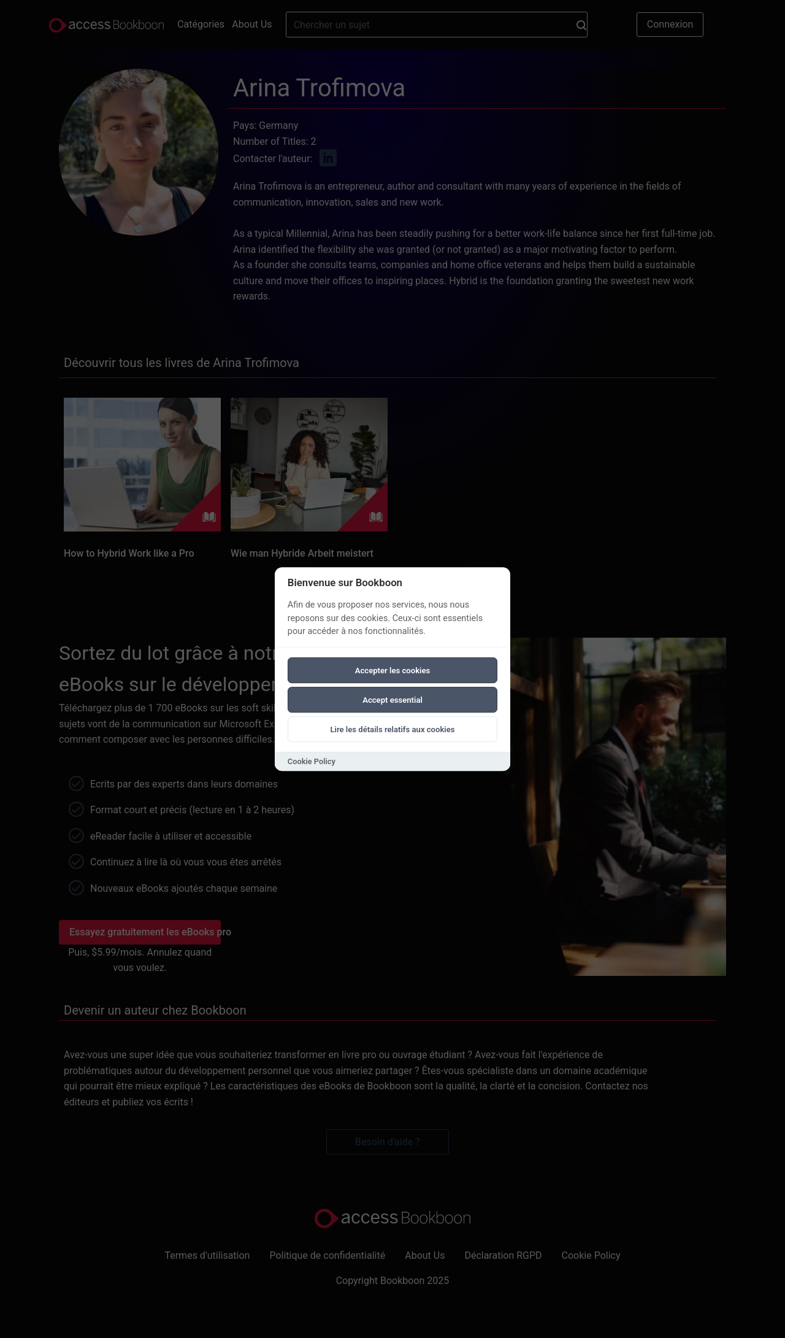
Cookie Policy (311, 761)
